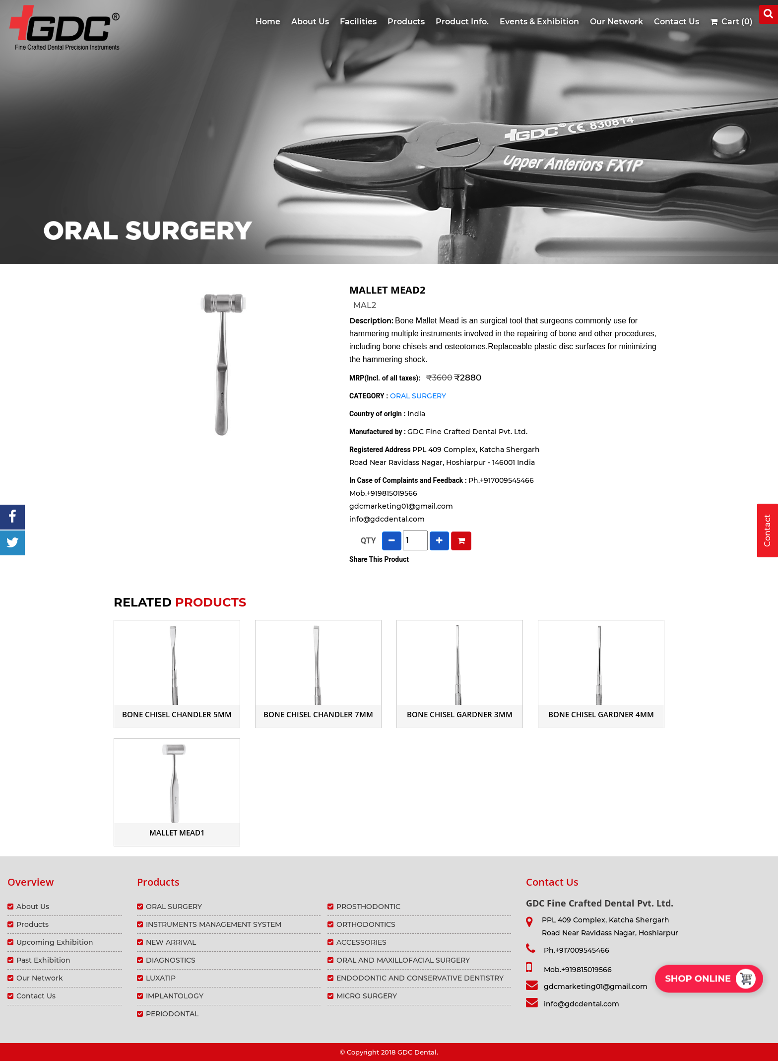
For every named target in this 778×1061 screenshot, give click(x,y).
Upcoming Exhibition (54, 942)
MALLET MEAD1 (177, 832)
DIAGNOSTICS (170, 960)
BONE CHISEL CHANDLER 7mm (318, 714)
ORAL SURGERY (418, 395)
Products (406, 21)
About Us (310, 21)
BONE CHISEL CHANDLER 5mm (177, 714)
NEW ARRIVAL (171, 942)
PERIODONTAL (172, 1013)
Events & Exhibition (539, 21)
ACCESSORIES (361, 942)
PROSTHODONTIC (368, 906)
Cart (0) (731, 21)
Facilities (358, 21)
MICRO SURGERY (366, 995)
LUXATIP (161, 978)
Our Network (616, 21)
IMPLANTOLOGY (174, 995)
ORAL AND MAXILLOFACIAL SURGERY (403, 960)
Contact (767, 530)
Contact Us (676, 21)
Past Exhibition (43, 960)
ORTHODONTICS (365, 924)
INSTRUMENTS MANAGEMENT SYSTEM (213, 924)
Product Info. (462, 21)
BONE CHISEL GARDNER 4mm (601, 714)
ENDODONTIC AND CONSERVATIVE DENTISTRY (420, 978)
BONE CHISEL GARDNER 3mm (460, 714)
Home (268, 21)
